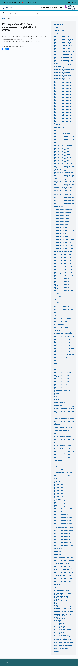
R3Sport (55, 587)
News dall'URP (57, 584)
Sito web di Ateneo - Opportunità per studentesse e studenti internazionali (62, 635)
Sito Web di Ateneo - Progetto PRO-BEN (62, 639)
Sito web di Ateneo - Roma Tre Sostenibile (63, 645)
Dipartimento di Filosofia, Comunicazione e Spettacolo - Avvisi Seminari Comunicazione (63, 98)
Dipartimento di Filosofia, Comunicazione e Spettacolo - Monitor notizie (63, 126)
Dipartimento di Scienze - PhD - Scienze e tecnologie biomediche (62, 382)
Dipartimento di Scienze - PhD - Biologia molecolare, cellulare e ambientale (62, 373)
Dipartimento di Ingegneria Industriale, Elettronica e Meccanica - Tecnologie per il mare (64, 247)
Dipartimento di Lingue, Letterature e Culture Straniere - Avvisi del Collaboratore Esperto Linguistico (63, 251)
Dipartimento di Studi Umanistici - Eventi (62, 544)
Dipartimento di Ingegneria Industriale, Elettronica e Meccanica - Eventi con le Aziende (64, 229)
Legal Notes (50, 662)
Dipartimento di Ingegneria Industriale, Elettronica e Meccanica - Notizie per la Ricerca (64, 238)
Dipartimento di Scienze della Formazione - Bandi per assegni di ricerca (63, 401)
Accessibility (55, 662)
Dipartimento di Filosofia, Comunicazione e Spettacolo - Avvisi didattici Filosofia (63, 83)
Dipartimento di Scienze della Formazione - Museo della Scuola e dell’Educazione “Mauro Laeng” (63, 472)
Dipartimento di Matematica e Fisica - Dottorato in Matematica (62, 288)
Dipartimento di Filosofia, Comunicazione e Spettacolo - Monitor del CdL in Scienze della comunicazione (63, 123)
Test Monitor (56, 651)
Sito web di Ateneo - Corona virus (61, 624)
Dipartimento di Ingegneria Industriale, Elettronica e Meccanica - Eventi (62, 226)
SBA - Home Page (57, 602)
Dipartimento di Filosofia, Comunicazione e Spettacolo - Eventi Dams (63, 107)
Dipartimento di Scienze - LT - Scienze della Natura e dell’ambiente (63, 346)
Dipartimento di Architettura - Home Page (63, 42)
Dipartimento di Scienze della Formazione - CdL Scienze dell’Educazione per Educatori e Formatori (64, 436)
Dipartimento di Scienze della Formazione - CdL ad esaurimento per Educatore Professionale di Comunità (64, 408)
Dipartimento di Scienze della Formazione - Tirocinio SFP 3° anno (63, 486)
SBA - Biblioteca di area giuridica (61, 596)
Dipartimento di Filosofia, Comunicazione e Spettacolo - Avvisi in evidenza (63, 86)
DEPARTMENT (8, 13)
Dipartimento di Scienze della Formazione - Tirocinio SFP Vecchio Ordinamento (63, 495)
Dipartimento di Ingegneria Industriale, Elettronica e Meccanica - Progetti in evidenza (63, 244)
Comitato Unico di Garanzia (59, 30)
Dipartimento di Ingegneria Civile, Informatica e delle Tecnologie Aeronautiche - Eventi (64, 150)
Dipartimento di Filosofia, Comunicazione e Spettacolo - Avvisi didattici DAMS (63, 80)
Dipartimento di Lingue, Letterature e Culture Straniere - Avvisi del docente (63, 255)
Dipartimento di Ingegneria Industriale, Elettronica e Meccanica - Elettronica (62, 223)
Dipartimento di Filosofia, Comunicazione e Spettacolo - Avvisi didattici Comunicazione (63, 77)
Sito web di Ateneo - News (59, 632)
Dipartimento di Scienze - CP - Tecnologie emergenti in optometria (62, 323)
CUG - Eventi (56, 33)
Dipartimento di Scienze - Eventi (60, 326)
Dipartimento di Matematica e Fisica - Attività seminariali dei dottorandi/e (63, 267)
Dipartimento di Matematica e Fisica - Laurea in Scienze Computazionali (64, 304)
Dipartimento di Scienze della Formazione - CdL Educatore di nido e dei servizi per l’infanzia (64, 411)
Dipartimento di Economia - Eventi (61, 47)
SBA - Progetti (57, 604)
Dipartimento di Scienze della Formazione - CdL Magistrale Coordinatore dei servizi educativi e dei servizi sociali (64, 423)
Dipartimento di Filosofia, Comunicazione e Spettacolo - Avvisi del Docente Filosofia (63, 74)
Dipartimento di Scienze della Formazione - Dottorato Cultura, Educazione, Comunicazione (64, 455)
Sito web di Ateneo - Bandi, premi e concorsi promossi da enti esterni (63, 622)
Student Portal (5, 2)
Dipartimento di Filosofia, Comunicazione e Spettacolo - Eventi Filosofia (63, 110)
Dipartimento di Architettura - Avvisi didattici (63, 39)
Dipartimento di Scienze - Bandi (60, 321)
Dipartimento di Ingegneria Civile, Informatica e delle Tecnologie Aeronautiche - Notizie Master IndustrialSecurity (64, 168)
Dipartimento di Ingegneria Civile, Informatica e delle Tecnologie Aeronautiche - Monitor (64, 159)
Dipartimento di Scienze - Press (60, 384)
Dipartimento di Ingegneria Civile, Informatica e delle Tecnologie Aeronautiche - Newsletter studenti (64, 163)
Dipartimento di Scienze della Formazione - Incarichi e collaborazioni (63, 468)
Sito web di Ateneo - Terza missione (61, 647)
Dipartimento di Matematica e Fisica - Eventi (63, 290)
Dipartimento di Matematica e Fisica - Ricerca (63, 309)
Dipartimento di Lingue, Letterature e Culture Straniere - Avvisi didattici (63, 258)
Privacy (45, 662)
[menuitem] (3, 13)
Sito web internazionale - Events (61, 648)
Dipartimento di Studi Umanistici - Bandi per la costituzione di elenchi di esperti (64, 531)
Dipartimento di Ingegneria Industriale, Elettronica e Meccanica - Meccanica (62, 235)
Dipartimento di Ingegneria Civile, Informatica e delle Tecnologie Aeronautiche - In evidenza (64, 153)
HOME (3, 13)
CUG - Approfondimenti (59, 32)
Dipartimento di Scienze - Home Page (62, 327)
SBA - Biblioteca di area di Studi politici (62, 595)
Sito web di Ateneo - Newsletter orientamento (64, 633)
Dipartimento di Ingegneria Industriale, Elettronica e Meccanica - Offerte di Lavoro (63, 241)
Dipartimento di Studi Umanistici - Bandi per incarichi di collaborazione (63, 523)
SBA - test (56, 605)
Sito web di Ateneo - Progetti (60, 638)
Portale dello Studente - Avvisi (60, 586)
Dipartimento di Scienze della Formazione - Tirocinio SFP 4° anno (63, 489)
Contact (18, 2)
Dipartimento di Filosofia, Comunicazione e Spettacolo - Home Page (63, 113)
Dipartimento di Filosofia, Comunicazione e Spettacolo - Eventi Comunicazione (63, 104)
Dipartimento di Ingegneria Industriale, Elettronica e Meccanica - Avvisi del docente (63, 208)
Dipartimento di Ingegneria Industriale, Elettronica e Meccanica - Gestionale (62, 232)
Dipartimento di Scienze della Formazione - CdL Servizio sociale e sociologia (64, 452)
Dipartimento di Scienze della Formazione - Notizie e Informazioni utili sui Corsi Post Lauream (63, 477)
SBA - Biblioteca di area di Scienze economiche (63, 593)
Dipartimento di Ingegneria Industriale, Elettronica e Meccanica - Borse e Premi (62, 220)
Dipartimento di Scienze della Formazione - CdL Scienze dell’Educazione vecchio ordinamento (64, 444)
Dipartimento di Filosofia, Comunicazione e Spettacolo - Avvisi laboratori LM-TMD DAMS (63, 92)
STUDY (14, 13)
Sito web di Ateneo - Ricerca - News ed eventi (63, 642)
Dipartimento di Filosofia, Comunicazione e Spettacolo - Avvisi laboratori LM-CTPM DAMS (63, 89)
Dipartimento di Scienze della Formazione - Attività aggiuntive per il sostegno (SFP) (63, 389)
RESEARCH (19, 13)
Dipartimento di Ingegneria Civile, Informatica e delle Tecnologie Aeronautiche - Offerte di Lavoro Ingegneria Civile (64, 190)
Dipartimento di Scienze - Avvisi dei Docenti (63, 317)
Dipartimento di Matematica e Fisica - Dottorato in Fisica (62, 285)
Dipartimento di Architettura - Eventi (62, 41)
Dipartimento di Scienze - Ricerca (61, 385)
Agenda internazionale (58, 24)
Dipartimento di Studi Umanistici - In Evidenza (63, 545)
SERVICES (40, 13)
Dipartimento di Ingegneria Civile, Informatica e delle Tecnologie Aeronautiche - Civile (64, 147)
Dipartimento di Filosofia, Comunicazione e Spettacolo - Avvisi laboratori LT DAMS (63, 95)
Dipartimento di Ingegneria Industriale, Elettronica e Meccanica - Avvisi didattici (62, 211)
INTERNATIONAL (34, 13)
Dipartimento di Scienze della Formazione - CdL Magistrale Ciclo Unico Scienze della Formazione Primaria (64, 418)
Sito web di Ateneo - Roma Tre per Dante (62, 644)
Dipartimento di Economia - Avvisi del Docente (63, 44)
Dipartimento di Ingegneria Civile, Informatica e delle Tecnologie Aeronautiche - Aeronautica (64, 137)
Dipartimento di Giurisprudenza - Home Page (63, 135)
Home (3, 18)
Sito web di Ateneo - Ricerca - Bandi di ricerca (63, 641)
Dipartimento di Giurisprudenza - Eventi (62, 133)
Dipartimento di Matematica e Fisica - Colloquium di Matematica (62, 279)
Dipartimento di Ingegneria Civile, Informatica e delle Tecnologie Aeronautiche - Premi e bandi (64, 198)
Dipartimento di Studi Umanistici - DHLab (62, 542)
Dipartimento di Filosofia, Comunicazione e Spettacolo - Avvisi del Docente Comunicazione (64, 68)
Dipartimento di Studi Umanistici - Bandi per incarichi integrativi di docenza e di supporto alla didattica (63, 527)
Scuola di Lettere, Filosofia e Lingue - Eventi (63, 614)
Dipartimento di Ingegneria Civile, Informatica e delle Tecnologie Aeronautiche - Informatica (64, 156)
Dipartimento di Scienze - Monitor (61, 357)
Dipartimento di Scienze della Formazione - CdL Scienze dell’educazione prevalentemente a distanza (64, 441)
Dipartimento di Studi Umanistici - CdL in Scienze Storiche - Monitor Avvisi (62, 540)
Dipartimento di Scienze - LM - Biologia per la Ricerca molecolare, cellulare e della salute (63, 332)
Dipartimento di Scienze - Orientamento (62, 371)
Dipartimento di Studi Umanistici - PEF (62, 566)
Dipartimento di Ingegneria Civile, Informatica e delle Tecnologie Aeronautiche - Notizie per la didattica (64, 172)
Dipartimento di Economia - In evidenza (62, 48)
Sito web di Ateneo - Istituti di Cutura (62, 627)
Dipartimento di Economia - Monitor (61, 49)
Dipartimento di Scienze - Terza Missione (62, 387)
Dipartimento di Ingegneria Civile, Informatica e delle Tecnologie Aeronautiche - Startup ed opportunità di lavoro (64, 205)
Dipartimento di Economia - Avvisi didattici (63, 45)
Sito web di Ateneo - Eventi (59, 626)
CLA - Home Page (57, 29)
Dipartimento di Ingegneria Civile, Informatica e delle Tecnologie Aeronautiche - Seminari (64, 201)
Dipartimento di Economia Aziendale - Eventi (63, 60)
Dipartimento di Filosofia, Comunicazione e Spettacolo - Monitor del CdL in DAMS (63, 116)
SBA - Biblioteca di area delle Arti (61, 589)
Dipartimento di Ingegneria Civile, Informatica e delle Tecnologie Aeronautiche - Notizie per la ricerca (64, 177)
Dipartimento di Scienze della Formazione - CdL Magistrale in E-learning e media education (64, 426)
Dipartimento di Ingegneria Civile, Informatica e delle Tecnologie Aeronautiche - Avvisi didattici (64, 144)
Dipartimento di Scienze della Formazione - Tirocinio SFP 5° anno (63, 492)
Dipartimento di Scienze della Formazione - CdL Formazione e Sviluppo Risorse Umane (64, 414)
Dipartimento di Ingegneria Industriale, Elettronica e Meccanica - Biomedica (62, 217)
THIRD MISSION (25, 13)
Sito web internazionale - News (60, 650)
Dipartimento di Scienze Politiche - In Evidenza (63, 506)
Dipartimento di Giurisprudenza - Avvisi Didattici (64, 132)
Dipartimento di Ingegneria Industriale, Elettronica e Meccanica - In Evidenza (62, 214)
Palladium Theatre (12, 2)
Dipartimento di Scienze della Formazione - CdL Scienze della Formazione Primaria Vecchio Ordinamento (64, 448)
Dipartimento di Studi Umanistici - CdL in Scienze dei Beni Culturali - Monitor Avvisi (62, 537)
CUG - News (56, 35)
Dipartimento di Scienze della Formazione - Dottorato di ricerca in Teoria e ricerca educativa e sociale (63, 459)
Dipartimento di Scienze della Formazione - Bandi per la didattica (63, 404)
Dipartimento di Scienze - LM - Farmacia (62, 335)
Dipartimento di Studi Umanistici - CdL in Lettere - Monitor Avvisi (62, 534)
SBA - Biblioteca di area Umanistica (61, 601)
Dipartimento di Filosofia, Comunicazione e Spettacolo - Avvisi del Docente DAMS (63, 71)
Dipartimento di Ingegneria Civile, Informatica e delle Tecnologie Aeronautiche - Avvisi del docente (64, 141)
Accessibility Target (63, 662)
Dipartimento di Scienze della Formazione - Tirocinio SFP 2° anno (63, 483)
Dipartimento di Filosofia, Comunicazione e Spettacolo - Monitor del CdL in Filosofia (63, 119)
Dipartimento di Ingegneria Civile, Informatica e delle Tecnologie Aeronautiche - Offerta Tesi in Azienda (64, 181)
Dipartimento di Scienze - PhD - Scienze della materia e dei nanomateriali (63, 376)
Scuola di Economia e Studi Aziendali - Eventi (63, 607)
